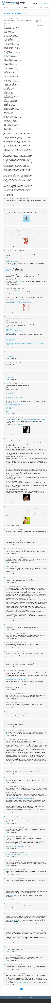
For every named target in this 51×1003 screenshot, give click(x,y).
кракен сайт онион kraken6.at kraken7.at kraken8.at (17, 854)
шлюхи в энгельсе (10, 328)
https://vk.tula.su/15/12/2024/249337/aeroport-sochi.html (18, 846)
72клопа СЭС (8, 257)
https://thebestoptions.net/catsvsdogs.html (15, 203)
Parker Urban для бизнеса (22, 293)
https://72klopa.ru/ (9, 268)
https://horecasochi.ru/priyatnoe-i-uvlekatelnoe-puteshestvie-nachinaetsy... (21, 923)
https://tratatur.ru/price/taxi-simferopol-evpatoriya (16, 679)
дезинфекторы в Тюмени (11, 260)
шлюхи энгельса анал (10, 332)
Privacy (31, 997)
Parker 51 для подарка (35, 293)
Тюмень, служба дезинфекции (12, 261)
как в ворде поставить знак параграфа (23, 235)
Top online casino (9, 356)
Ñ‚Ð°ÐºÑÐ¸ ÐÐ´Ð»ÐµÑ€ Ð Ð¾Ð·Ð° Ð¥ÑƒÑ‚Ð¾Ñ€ (17, 754)
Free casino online (9, 367)
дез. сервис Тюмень (10, 258)
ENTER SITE (5, 23)
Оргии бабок (8, 338)
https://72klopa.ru (21, 254)
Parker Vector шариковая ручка (12, 290)
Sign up (46, 7)
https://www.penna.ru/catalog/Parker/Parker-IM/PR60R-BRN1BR (31, 301)
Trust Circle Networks (7, 1001)
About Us (12, 7)
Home (6, 7)
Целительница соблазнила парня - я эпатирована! (17, 410)
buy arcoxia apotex (8, 55)
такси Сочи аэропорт (14, 895)
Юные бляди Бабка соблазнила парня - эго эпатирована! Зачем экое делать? (23, 406)
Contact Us (33, 7)
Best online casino (9, 377)
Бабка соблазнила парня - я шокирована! (15, 404)
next (29, 988)
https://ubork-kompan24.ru (22, 982)
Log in (7, 204)
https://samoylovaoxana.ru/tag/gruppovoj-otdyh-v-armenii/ (18, 233)
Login (40, 7)
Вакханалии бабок (10, 407)
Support (25, 7)
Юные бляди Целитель (11, 342)
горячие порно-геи (10, 329)
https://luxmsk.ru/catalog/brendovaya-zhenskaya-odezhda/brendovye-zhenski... (24, 510)
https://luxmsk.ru (14, 419)
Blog (18, 7)
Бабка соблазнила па (10, 339)
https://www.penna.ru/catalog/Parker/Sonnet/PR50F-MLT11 (18, 302)
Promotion (20, 997)
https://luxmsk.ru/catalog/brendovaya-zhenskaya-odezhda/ (32, 419)
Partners (14, 997)
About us (4, 997)
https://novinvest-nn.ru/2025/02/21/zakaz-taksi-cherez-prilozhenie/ (20, 798)
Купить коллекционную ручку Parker (24, 299)
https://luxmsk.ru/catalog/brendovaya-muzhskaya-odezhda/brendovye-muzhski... (28, 508)
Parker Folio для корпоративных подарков (15, 295)
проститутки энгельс (10, 326)
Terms (26, 997)
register (10, 204)
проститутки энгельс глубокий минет (14, 330)
